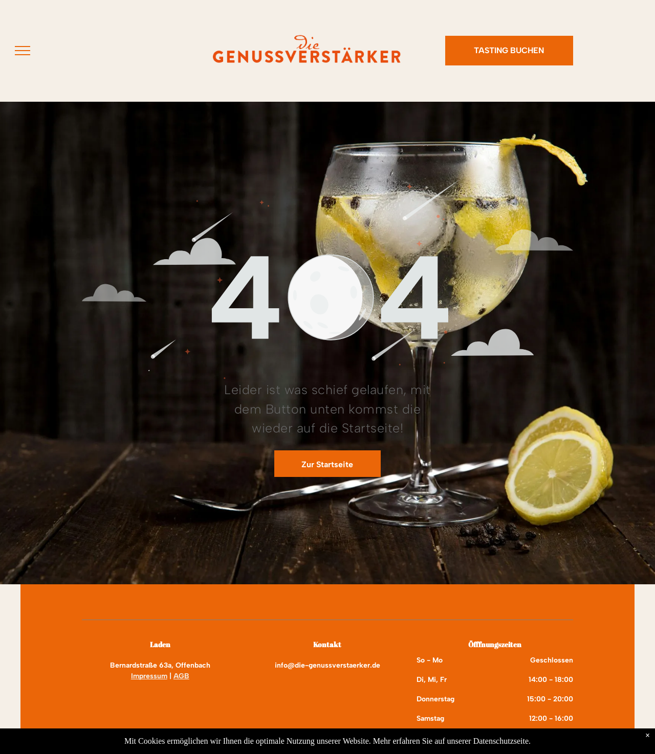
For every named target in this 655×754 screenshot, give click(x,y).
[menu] (22, 50)
